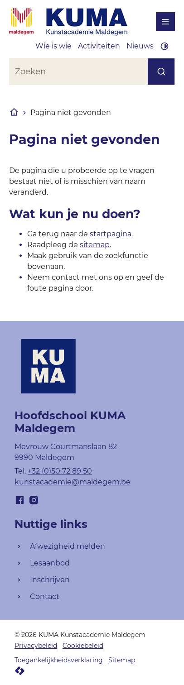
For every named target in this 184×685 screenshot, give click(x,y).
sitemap (95, 244)
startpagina (110, 234)
